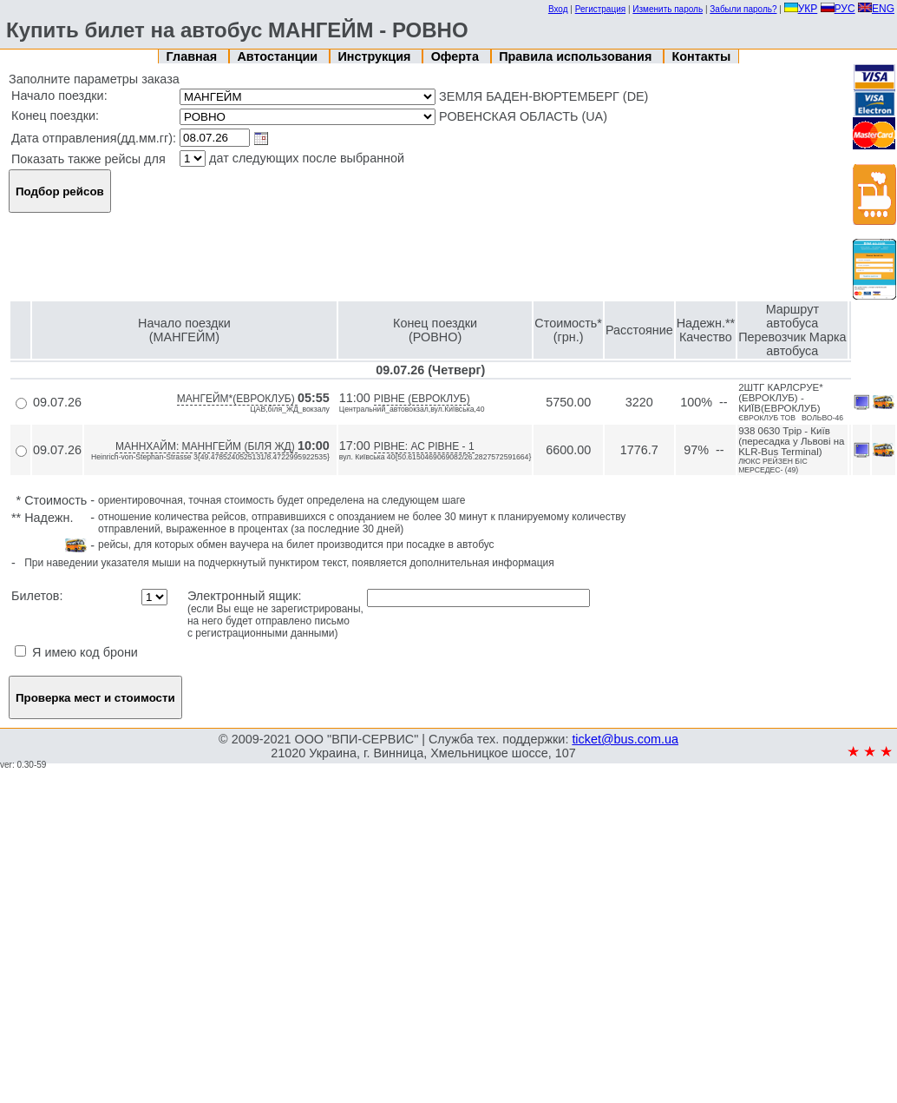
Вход (558, 9)
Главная (194, 56)
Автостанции (279, 56)
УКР (801, 9)
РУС (838, 9)
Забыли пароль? (743, 9)
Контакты (701, 56)
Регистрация (600, 9)
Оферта (456, 56)
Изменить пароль (667, 9)
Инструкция (375, 56)
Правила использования (577, 56)
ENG (876, 9)
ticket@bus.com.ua (625, 739)
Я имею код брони (76, 652)
